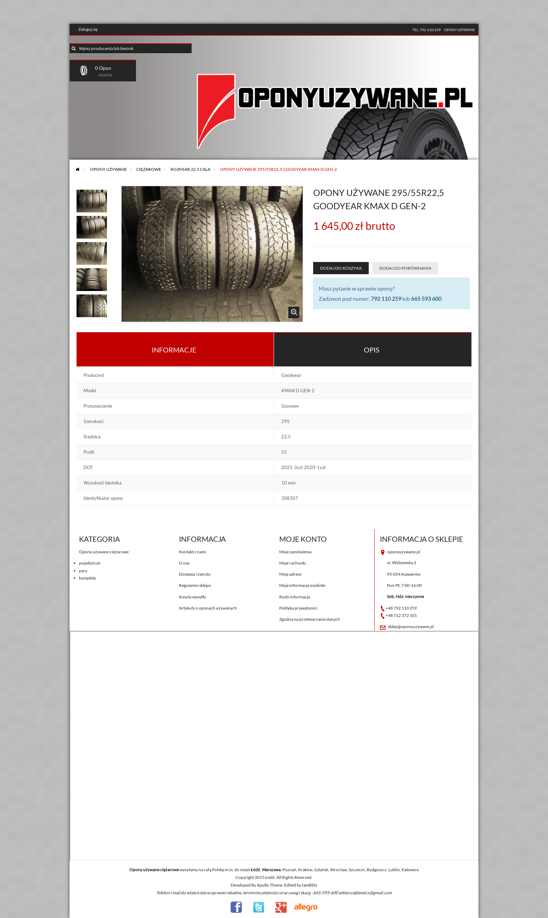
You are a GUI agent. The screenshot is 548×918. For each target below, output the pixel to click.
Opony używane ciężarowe (104, 551)
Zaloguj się (88, 29)
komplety (87, 578)
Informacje (174, 349)
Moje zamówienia (295, 551)
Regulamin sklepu (195, 585)
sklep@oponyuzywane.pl (411, 626)
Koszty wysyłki (192, 596)
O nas (184, 563)
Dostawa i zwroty (194, 574)
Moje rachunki (292, 563)
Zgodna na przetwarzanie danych (309, 619)
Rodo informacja (294, 596)
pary (83, 570)
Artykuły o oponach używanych (208, 608)
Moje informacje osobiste (302, 585)
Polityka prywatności (298, 608)
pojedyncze (89, 563)
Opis (372, 349)
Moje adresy (290, 574)
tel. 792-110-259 (426, 30)
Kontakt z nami (192, 551)
